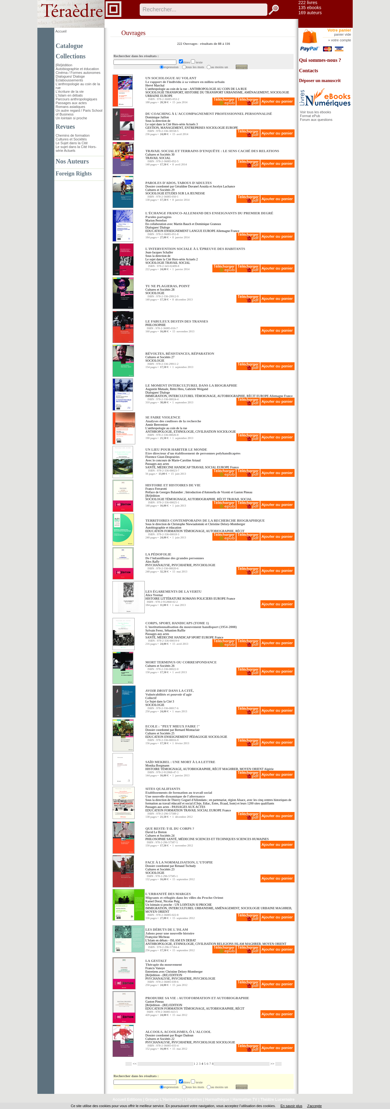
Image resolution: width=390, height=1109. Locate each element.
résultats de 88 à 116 (215, 43)
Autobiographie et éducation (77, 69)
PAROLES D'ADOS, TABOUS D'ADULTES (178, 183)
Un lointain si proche (71, 118)
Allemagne (223, 231)
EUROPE (166, 96)
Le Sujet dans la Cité (72, 143)
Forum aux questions (316, 120)
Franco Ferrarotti (156, 488)
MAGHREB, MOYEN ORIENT (243, 769)
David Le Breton (156, 832)
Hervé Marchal (154, 85)
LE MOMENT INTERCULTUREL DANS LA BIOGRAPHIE (191, 385)
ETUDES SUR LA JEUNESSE (185, 193)
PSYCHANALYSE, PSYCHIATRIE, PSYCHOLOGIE (180, 565)
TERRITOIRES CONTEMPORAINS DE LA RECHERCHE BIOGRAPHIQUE (205, 520)
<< (135, 1063)
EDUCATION (154, 231)
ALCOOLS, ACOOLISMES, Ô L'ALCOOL (178, 1032)
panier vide (342, 34)
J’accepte (314, 1106)
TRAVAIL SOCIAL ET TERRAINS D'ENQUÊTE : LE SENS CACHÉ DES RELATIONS (212, 151)
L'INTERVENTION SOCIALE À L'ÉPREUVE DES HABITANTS (195, 249)
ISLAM (239, 944)
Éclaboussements (69, 80)
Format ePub (310, 116)
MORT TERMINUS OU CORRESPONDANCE (181, 662)
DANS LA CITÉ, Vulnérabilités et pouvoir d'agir (169, 692)
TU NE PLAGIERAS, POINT (167, 286)
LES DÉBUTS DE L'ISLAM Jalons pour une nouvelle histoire (169, 931)
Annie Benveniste (156, 424)
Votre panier (339, 30)
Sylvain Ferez (154, 630)
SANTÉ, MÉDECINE (159, 467)
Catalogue (69, 45)
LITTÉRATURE (171, 598)
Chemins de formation (73, 135)
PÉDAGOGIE (198, 736)
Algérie (269, 769)
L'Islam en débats (69, 95)
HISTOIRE (152, 598)
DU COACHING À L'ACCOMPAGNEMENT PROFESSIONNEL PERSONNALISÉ (208, 114)
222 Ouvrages (187, 43)
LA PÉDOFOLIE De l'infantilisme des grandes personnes (174, 556)
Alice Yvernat (154, 595)
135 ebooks (309, 7)
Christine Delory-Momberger (226, 524)
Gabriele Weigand (196, 389)
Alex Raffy (152, 561)
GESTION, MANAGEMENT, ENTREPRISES (175, 127)
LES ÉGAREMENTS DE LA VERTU (173, 591)
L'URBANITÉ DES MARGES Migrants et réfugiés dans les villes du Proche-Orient (184, 895)
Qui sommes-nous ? (320, 60)
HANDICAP (182, 467)
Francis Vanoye (155, 968)
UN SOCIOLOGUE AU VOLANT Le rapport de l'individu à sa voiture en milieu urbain (185, 80)
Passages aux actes (71, 103)
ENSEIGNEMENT (176, 231)
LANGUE (195, 231)
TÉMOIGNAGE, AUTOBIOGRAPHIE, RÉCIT (225, 396)
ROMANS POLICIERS (197, 598)
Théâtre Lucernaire (277, 1099)
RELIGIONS (225, 944)
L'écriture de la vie (70, 91)
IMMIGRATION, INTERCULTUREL (169, 396)
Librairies (193, 1099)
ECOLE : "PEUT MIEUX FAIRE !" (172, 726)
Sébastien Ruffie (174, 630)
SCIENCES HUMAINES (252, 839)
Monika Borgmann (157, 765)
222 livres (307, 2)
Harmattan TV (245, 1099)
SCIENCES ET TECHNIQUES (215, 839)
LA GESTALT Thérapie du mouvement (163, 962)
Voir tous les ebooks (315, 112)
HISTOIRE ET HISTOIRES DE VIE (173, 485)
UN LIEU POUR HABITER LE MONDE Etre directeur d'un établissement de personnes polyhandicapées (193, 451)
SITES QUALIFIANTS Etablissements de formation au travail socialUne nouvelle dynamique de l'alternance (178, 792)
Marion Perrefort (156, 220)
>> (272, 1063)
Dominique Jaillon (157, 117)
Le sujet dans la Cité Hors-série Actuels (170, 124)
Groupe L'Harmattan (163, 1099)
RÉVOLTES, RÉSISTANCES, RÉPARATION (179, 353)
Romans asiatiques (70, 107)
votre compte (341, 40)
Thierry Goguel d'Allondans (188, 800)
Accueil (60, 31)
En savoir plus (291, 1106)
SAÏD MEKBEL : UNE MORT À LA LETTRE (180, 762)
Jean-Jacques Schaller (159, 252)
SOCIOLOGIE (154, 92)
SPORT (196, 637)
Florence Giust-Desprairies (162, 457)
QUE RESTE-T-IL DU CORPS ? (169, 828)
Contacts (308, 70)
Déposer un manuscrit (320, 80)
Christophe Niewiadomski (187, 524)
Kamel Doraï (153, 901)
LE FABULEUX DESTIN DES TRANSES (176, 321)
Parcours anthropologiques (76, 99)
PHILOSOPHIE (155, 325)
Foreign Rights (74, 173)
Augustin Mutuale (156, 389)
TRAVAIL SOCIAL (158, 158)
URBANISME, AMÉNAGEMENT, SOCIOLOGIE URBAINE (235, 908)
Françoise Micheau (157, 937)
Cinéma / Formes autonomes (78, 72)
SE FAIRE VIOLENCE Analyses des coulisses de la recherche (173, 419)
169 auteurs (310, 12)
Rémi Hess (177, 389)
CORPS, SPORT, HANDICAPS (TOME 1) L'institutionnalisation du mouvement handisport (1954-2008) (191, 625)
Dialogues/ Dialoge (70, 76)
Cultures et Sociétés (71, 139)
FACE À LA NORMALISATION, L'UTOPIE (179, 862)
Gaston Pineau (154, 1001)
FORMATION (173, 531)
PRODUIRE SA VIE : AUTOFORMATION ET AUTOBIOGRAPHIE (197, 998)
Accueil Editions (127, 1099)
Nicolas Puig (171, 901)
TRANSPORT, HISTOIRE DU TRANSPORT (194, 92)
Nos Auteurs (72, 161)
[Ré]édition (64, 65)
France (235, 231)
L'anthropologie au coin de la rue (166, 89)
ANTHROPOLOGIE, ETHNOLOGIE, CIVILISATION (180, 431)
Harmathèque (217, 1099)
